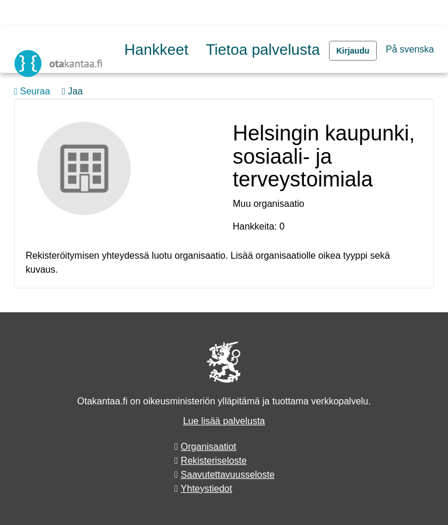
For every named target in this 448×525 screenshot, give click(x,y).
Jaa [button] (72, 91)
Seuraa (32, 91)
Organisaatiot (208, 447)
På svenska (410, 49)
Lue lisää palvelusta (224, 421)
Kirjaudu (353, 50)
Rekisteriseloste (214, 461)
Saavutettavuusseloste (228, 475)
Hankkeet (156, 49)
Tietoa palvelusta (263, 49)
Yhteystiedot (206, 489)
